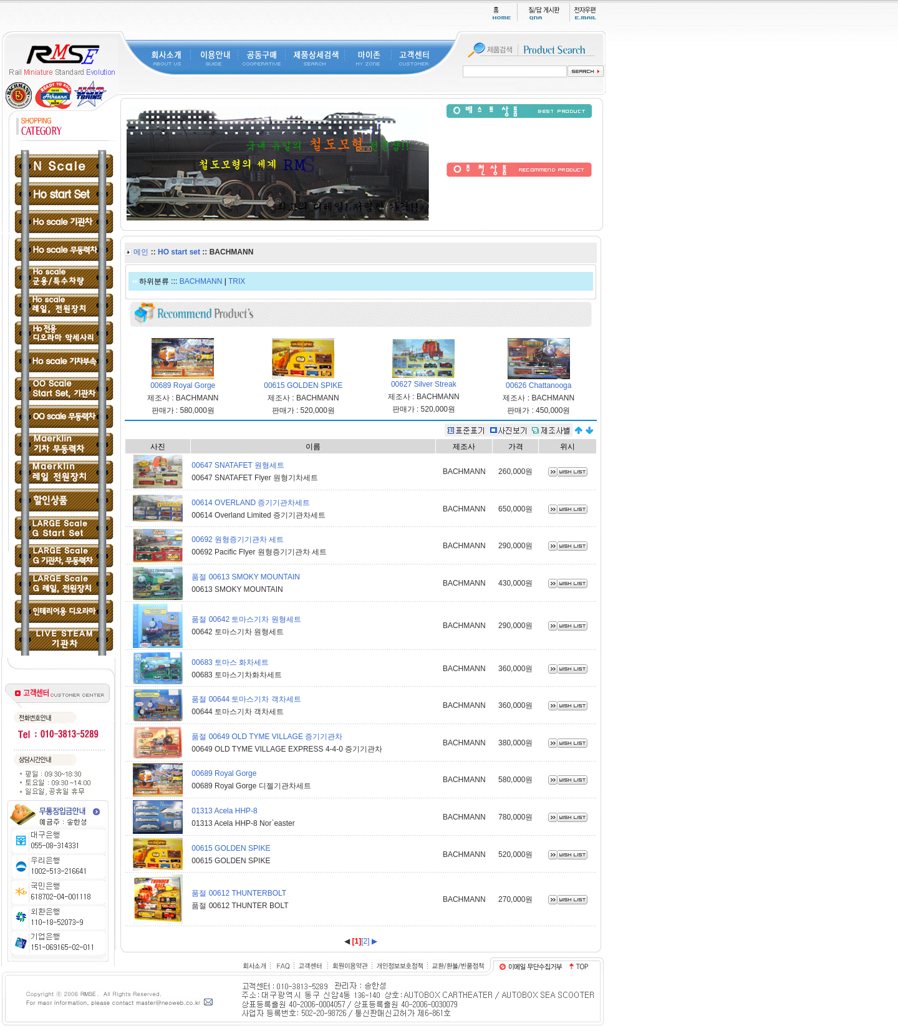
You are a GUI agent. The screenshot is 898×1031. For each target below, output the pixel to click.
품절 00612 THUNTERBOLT (238, 893)
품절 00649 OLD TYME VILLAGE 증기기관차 (266, 736)
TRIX (236, 281)
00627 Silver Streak (423, 384)
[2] (365, 941)
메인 (140, 252)
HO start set (179, 252)
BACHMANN (201, 281)
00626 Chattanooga (538, 385)
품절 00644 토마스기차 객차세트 (246, 699)
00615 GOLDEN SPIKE (303, 385)
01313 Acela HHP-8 (224, 810)
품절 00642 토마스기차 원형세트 (246, 619)
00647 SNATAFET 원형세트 (237, 465)
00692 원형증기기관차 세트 (237, 539)
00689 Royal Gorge (182, 385)
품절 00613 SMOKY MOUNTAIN (245, 577)
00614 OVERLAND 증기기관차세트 (250, 502)
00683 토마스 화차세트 (230, 662)
